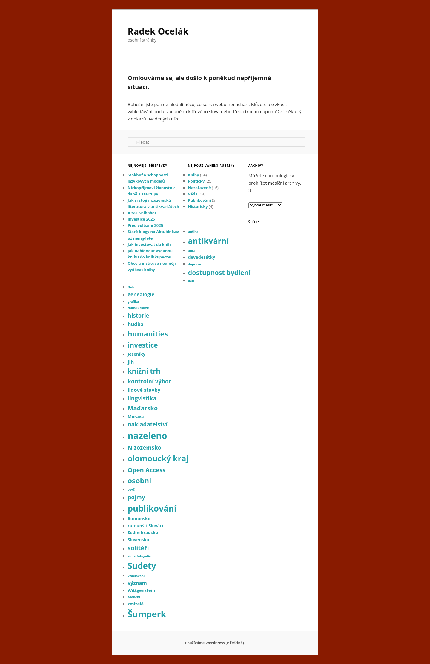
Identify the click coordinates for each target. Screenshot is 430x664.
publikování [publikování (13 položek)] (152, 508)
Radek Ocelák (158, 31)
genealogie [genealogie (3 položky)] (141, 294)
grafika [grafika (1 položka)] (133, 301)
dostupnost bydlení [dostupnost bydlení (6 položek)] (219, 272)
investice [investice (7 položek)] (143, 345)
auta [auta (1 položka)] (192, 251)
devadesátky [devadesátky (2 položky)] (201, 257)
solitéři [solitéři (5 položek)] (138, 548)
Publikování (199, 200)
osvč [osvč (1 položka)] (131, 489)
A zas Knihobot (142, 212)
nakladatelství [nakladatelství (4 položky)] (148, 424)
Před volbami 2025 (145, 225)
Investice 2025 (141, 219)
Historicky (198, 206)
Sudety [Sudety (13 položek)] (142, 565)
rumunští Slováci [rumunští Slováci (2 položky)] (145, 525)
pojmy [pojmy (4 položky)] (136, 497)
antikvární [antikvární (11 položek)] (208, 240)
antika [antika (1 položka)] (193, 232)
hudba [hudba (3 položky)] (135, 324)
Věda (193, 194)
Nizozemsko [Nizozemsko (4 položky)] (144, 447)
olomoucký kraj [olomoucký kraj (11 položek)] (158, 458)
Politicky (196, 181)
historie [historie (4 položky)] (138, 315)
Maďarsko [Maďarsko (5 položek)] (143, 408)
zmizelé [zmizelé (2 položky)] (136, 604)
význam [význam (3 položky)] (137, 582)
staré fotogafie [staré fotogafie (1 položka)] (139, 556)
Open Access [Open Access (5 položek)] (146, 470)
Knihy (193, 175)
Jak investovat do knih (149, 244)
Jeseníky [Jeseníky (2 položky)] (136, 354)
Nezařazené (199, 187)
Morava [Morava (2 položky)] (136, 416)
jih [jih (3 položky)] (131, 361)
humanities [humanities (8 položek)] (148, 334)
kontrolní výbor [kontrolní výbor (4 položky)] (149, 381)
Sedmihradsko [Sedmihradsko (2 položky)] (143, 532)
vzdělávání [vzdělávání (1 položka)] (136, 576)
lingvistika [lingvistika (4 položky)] (142, 398)
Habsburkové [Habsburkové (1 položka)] (138, 308)
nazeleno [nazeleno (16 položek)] (147, 436)
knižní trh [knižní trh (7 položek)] (144, 371)
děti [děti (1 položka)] (191, 281)
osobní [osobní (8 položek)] (139, 480)
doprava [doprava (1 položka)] (194, 264)
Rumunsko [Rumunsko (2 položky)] (139, 518)
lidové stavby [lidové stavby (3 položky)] (144, 389)
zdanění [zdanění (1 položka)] (134, 597)
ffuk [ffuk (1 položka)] (131, 287)
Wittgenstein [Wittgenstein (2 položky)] (141, 590)
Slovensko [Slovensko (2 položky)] (138, 539)
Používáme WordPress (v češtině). (215, 642)
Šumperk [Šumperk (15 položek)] (147, 614)
